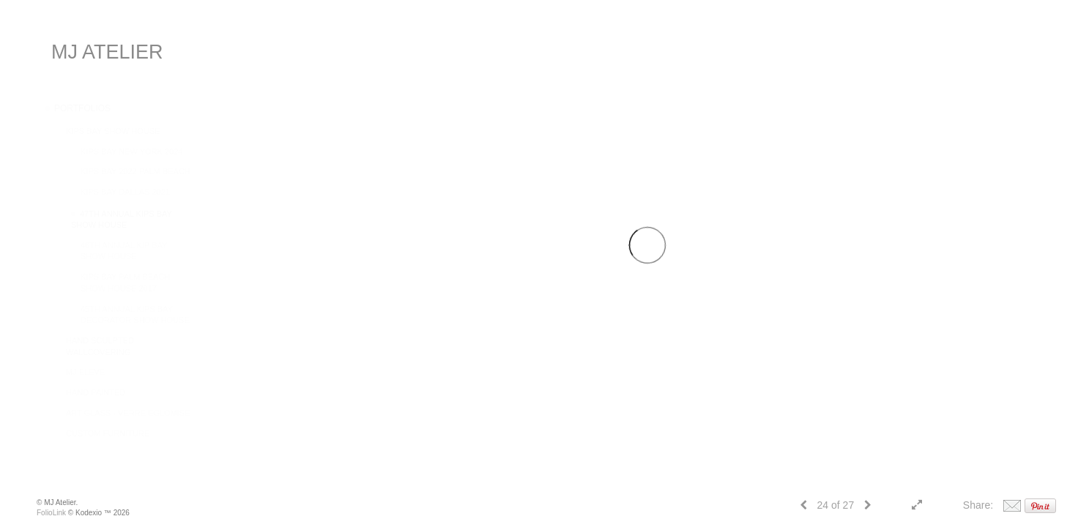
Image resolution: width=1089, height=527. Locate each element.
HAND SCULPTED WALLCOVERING (100, 346)
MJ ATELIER (107, 52)
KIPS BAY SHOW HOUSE (113, 131)
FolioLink (51, 513)
